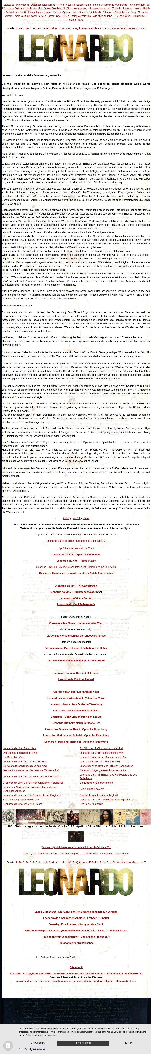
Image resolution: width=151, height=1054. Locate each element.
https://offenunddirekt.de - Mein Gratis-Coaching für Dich (40, 8)
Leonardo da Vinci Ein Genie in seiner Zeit (103, 757)
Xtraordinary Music (130, 28)
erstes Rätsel (46, 16)
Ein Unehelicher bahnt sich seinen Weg (25, 766)
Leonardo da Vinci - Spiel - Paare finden (76, 554)
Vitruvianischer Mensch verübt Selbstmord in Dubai (76, 648)
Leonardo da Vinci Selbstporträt (76, 604)
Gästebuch (95, 12)
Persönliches (121, 12)
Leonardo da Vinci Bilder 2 (90, 540)
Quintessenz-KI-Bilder (87, 28)
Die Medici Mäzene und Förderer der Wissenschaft (31, 770)
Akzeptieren (84, 1037)
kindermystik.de (103, 981)
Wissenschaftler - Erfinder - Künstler (87, 918)
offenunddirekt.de (125, 981)
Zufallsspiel (139, 16)
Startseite (8, 4)
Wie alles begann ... (104, 16)
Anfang (67, 518)
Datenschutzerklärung (43, 4)
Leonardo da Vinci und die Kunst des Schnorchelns (31, 776)
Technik (116, 8)
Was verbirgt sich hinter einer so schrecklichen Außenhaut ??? (76, 847)
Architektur (12, 12)
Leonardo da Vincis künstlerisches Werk (102, 752)
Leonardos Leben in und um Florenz (100, 761)
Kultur (138, 8)
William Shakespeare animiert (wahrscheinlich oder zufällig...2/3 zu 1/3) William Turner (76, 930)
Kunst (107, 8)
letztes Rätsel (76, 19)
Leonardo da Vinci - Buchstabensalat (72, 592)
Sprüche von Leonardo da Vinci (76, 548)
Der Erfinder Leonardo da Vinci (20, 752)
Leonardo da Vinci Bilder (60, 540)
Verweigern (38, 1037)
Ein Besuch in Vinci (13, 757)
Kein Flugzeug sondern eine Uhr (21, 799)
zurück (76, 518)
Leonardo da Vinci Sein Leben (19, 748)
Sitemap (107, 12)
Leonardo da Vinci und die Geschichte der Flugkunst (32, 795)
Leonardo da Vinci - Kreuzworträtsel (76, 585)
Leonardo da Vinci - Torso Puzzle (76, 560)
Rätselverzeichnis (81, 16)
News (60, 4)
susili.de (45, 981)
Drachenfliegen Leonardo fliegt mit (99, 795)
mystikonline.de (61, 981)
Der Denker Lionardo (91, 804)
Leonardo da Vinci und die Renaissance (25, 761)
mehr (38, 1043)
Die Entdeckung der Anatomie (96, 782)
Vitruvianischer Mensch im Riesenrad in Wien (76, 623)
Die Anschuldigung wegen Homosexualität (103, 770)
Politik (146, 8)
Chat (58, 16)
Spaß (23, 12)
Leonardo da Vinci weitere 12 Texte (22, 804)
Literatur (127, 8)
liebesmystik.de (82, 981)
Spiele (47, 12)
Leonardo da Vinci (54, 918)
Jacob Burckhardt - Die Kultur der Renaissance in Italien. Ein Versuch (76, 911)
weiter (86, 518)
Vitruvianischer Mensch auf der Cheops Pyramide (76, 635)
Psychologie (35, 12)
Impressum (22, 4)
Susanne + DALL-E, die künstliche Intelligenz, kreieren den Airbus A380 (76, 567)
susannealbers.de (27, 981)
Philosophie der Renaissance (76, 943)
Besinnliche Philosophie (95, 936)
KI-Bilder (53, 28)
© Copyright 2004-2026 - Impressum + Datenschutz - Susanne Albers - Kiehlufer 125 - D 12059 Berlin (82, 973)
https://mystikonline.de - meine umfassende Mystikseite (96, 4)
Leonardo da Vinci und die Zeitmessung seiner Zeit (108, 799)
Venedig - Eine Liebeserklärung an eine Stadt (76, 924)
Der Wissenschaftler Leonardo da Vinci (101, 748)
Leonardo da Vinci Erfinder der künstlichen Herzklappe (33, 782)
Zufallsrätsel (123, 16)
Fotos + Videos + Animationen (69, 12)
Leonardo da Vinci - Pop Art (76, 598)
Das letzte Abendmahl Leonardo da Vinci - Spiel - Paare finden (76, 573)
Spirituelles (95, 8)
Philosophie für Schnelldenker (60, 936)
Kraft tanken (80, 8)
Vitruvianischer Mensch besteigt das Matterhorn (76, 660)
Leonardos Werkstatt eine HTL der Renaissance (106, 766)
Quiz (66, 16)
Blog (133, 12)
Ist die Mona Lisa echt (92, 789)
